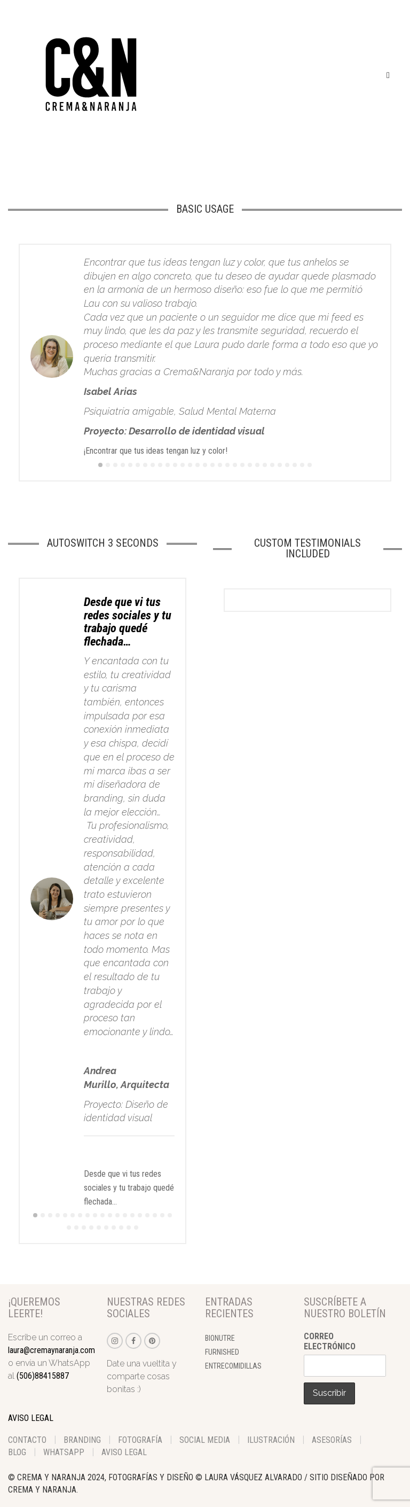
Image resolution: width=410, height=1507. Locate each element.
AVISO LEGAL (30, 1418)
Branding (82, 1440)
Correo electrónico (330, 1341)
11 (175, 465)
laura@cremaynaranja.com (51, 1350)
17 (220, 465)
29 (310, 465)
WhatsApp (63, 1452)
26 (287, 465)
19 (235, 465)
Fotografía (140, 1440)
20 (242, 465)
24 (272, 465)
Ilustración (271, 1440)
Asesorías (332, 1440)
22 (257, 465)
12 (182, 465)
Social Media (204, 1440)
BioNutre (220, 1338)
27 (295, 465)
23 (265, 465)
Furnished (222, 1352)
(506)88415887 (43, 1376)
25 (280, 465)
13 (190, 465)
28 (302, 465)
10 (167, 465)
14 (197, 465)
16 (212, 465)
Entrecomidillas (233, 1366)
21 (250, 465)
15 (205, 465)
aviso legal (124, 1452)
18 (227, 465)
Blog (17, 1452)
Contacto (27, 1440)
